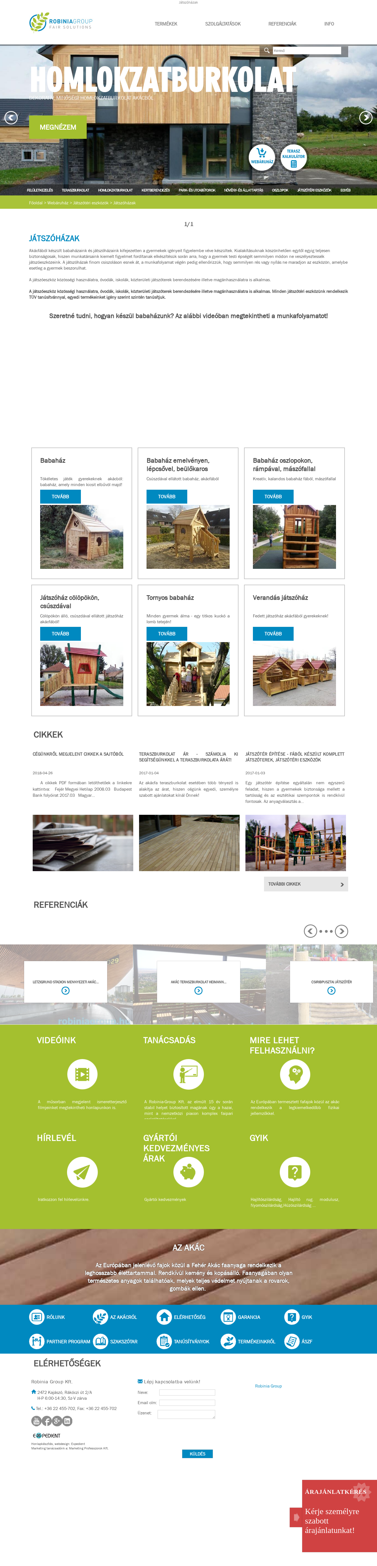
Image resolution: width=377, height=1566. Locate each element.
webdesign (62, 1444)
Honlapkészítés (42, 1444)
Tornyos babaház (170, 598)
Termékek (166, 24)
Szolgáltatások (223, 24)
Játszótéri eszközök (314, 190)
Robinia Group (268, 1386)
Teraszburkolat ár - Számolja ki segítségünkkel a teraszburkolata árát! (188, 757)
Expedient (78, 1444)
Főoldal (36, 203)
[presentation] (180, 1435)
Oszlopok (280, 190)
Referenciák (282, 24)
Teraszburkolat (75, 190)
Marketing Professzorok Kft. (89, 1448)
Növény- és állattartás (243, 190)
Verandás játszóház (280, 598)
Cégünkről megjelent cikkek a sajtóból (78, 754)
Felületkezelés (40, 190)
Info (329, 24)
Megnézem (58, 127)
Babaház (52, 460)
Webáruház (57, 203)
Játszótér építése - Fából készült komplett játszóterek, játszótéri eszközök (295, 757)
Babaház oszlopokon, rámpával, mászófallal (284, 464)
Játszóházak (124, 203)
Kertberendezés (156, 190)
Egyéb (345, 190)
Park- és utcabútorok (197, 190)
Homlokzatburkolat (115, 190)
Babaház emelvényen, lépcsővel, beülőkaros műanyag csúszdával (178, 468)
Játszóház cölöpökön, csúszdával (69, 602)
